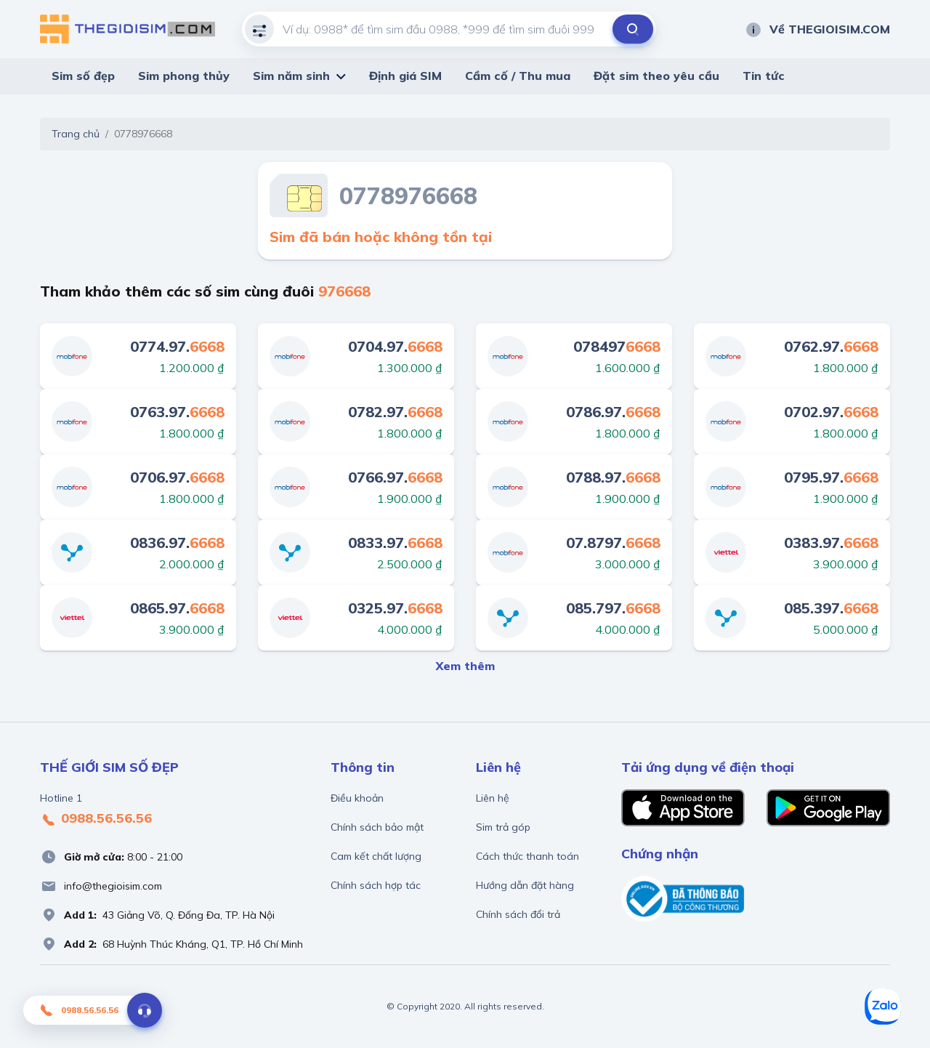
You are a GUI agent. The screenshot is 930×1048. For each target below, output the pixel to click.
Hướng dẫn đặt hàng (525, 885)
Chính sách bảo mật (377, 827)
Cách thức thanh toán (527, 856)
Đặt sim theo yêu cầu (656, 75)
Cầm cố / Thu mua (517, 75)
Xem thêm (465, 665)
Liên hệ (492, 798)
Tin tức (764, 75)
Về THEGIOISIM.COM (817, 29)
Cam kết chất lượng (376, 856)
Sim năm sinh (291, 75)
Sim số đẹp (83, 75)
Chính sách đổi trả (518, 914)
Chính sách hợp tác (376, 885)
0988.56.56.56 (96, 819)
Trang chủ (76, 133)
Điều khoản (357, 798)
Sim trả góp (503, 827)
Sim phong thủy (184, 75)
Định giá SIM (405, 75)
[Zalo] (883, 1006)
